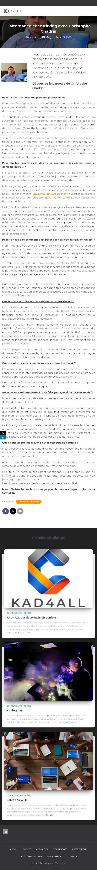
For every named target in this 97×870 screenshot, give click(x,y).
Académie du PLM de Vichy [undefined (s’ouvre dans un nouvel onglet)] (50, 193)
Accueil (14, 849)
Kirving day (15, 710)
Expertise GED (60, 849)
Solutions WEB (17, 800)
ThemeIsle (60, 863)
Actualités (42, 849)
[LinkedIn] (3, 437)
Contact (72, 856)
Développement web (31, 856)
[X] (3, 433)
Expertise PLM (79, 849)
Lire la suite (24, 632)
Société (27, 849)
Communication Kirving (28, 502)
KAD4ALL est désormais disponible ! (32, 617)
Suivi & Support (55, 856)
